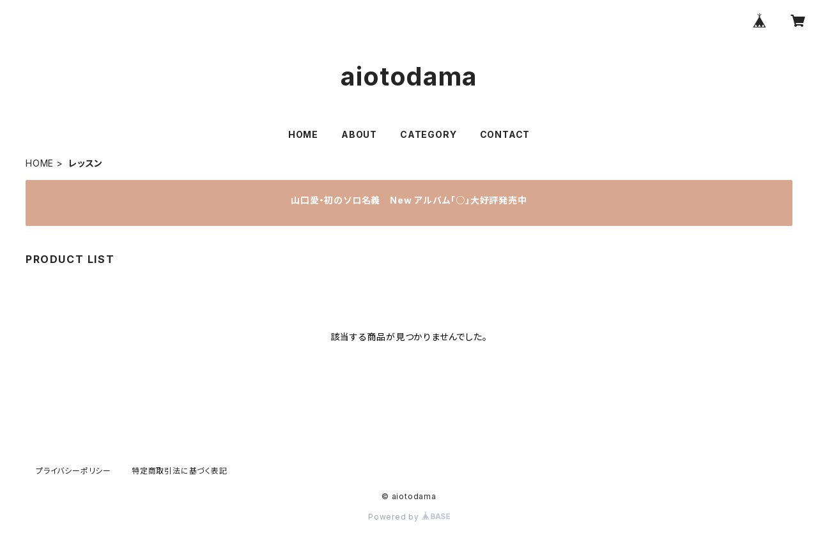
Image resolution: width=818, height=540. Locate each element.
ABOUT (359, 134)
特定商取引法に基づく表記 (180, 471)
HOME (303, 134)
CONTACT (505, 134)
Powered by (409, 516)
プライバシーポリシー (73, 471)
